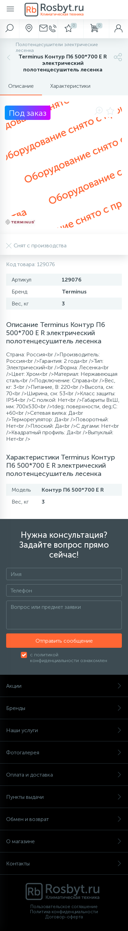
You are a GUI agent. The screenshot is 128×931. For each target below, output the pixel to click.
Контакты (64, 863)
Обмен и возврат (64, 819)
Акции (64, 686)
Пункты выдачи (64, 797)
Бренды (64, 708)
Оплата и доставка (64, 774)
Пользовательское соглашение (64, 906)
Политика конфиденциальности (64, 911)
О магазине (64, 841)
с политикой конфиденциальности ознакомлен (68, 657)
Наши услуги (64, 730)
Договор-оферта (64, 916)
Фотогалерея (64, 752)
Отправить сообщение (64, 641)
